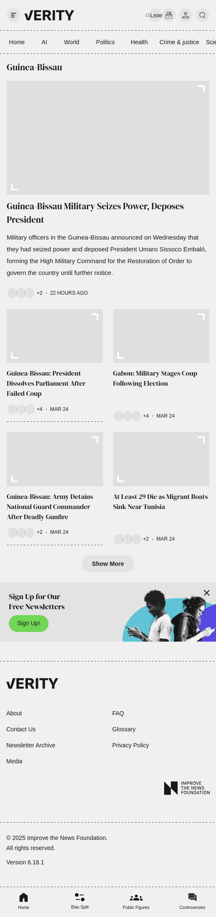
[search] (202, 15)
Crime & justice (179, 42)
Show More (108, 563)
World (71, 42)
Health (139, 42)
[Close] (206, 593)
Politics (105, 42)
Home (16, 42)
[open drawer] (13, 15)
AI (44, 42)
